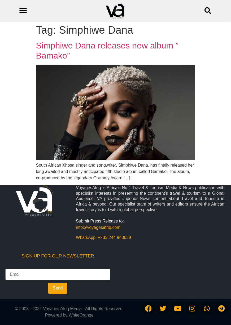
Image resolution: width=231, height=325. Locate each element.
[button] (208, 11)
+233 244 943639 (114, 237)
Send (58, 288)
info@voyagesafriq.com (98, 227)
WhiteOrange (81, 315)
